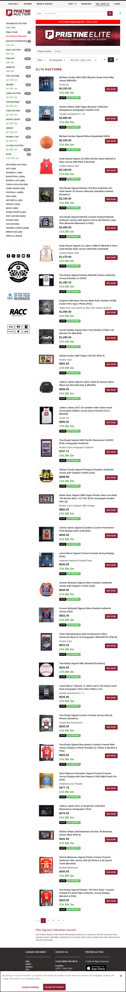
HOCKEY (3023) (13, 204)
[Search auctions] (75, 13)
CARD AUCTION (13, 93)
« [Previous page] (38, 920)
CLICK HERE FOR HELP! (66, 961)
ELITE (8, 154)
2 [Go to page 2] (48, 920)
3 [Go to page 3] (53, 920)
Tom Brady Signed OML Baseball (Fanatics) (82, 663)
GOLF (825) (11, 196)
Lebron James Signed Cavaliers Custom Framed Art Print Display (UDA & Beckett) (86, 529)
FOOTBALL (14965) (14, 192)
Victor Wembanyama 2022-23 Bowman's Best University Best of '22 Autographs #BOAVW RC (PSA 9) (88, 636)
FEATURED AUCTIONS (16, 165)
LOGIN (117, 4)
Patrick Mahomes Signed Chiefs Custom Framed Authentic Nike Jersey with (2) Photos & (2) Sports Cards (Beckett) (85, 860)
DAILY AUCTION (13, 50)
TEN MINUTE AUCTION (18, 26)
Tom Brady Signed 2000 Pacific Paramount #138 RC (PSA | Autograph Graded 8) (86, 442)
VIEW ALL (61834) (14, 236)
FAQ (27, 961)
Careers (29, 967)
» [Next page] (63, 920)
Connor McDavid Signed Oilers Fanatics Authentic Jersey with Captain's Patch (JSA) (85, 584)
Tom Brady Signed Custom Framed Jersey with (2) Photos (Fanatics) (85, 717)
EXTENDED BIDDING (16, 36)
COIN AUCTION (13, 111)
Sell (27, 969)
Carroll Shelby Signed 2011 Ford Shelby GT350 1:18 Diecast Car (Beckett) (86, 332)
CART (72, 4)
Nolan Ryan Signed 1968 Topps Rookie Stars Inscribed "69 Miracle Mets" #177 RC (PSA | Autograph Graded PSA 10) (88, 498)
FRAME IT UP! (12, 137)
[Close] (120, 975)
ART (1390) (11, 169)
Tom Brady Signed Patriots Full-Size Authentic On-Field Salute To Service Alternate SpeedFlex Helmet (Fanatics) (86, 191)
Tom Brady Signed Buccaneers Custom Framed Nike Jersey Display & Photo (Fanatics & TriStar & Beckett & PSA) (88, 747)
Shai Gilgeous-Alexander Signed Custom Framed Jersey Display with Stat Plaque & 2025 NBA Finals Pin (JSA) (88, 776)
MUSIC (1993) (12, 208)
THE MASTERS (13, 102)
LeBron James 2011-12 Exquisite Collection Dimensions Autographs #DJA (82, 808)
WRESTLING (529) (14, 232)
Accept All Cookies (54, 987)
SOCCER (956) (12, 224)
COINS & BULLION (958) (17, 184)
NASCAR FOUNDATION (16, 41)
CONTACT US (61, 952)
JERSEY (9, 128)
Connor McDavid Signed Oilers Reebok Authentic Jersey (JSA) (85, 610)
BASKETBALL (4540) (15, 176)
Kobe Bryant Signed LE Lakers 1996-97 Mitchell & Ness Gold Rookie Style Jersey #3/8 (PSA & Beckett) (88, 247)
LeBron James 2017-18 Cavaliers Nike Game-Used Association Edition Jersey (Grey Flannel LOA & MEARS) (85, 410)
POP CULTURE (12, 76)
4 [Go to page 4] (58, 920)
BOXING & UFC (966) (15, 180)
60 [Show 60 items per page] (117, 60)
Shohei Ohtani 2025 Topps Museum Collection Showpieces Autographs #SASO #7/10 (83, 108)
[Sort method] (82, 60)
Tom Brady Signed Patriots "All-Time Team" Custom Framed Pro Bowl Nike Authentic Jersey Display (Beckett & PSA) (86, 893)
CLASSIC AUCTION (14, 145)
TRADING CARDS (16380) (17, 228)
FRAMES (28, 4)
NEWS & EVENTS (44, 4)
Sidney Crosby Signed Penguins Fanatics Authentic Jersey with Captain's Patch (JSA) (86, 471)
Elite (41, 60)
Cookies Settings (30, 987)
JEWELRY (10, 67)
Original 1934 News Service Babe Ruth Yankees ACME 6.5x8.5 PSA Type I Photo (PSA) (87, 302)
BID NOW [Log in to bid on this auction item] (111, 89)
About (28, 964)
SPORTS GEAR (13, 119)
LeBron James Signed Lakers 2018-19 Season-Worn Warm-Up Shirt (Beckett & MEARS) (86, 384)
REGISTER (86, 4)
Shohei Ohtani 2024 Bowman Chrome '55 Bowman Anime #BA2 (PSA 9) (85, 833)
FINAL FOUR (11, 32)
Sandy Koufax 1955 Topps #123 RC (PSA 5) (82, 356)
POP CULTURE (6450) (16, 216)
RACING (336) (12, 220)
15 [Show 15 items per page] (105, 60)
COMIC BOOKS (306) (15, 188)
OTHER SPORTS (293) (16, 212)
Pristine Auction (44, 51)
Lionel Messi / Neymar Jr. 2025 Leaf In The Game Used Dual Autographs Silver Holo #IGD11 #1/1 (87, 687)
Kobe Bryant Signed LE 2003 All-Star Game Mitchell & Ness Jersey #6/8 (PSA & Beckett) (87, 160)
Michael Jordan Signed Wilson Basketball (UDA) (84, 136)
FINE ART (10, 58)
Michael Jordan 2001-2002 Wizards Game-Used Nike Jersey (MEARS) (86, 79)
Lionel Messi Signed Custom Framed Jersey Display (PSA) (86, 555)
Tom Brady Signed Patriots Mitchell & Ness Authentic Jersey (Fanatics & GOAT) (87, 277)
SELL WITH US (102, 4)
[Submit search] (110, 13)
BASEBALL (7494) (14, 173)
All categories (57, 60)
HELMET (10, 85)
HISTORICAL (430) (14, 200)
